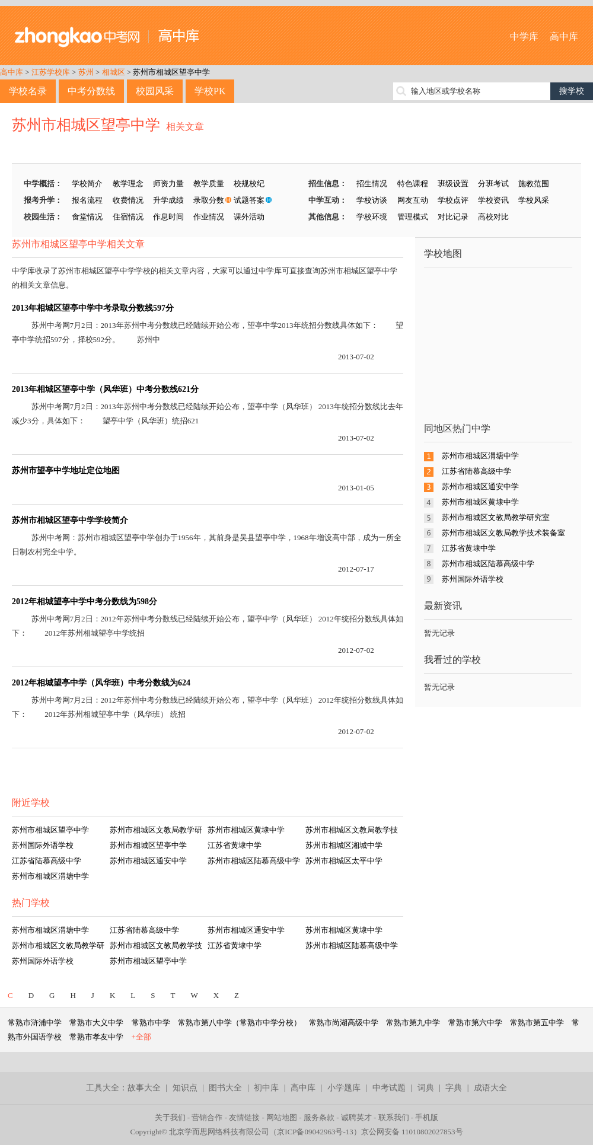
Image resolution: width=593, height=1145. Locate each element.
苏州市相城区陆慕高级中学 (254, 860)
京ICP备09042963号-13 (315, 1131)
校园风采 (155, 91)
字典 (453, 1087)
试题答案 (249, 200)
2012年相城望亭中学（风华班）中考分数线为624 (101, 682)
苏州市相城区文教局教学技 (351, 829)
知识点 (185, 1087)
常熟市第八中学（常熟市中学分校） (239, 1022)
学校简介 (87, 183)
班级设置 (453, 183)
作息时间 (168, 216)
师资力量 (168, 183)
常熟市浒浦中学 (35, 1022)
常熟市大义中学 (96, 1022)
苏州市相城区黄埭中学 (246, 829)
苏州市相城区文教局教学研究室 (496, 517)
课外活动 (249, 216)
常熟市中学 (151, 1022)
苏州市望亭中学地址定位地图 (66, 470)
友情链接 (244, 1117)
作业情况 (208, 216)
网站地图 (281, 1117)
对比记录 (453, 216)
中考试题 (389, 1087)
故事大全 (144, 1087)
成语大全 (490, 1087)
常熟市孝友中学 (96, 1036)
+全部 (141, 1036)
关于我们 (170, 1117)
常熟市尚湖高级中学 (343, 1022)
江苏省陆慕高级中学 (46, 860)
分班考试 (493, 183)
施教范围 (533, 183)
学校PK (210, 91)
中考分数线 (91, 91)
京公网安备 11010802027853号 (412, 1131)
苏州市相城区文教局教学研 (156, 829)
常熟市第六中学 (475, 1022)
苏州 (86, 72)
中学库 (524, 36)
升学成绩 (168, 200)
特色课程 (412, 183)
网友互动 (412, 200)
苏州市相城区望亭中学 (171, 72)
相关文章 (185, 127)
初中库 (266, 1087)
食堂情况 (87, 216)
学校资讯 (493, 200)
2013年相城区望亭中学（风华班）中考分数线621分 (105, 389)
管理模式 (412, 216)
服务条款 (319, 1117)
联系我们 (393, 1117)
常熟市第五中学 (537, 1022)
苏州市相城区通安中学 (148, 860)
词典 (425, 1087)
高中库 (564, 36)
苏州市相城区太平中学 (343, 860)
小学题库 (344, 1087)
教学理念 (128, 183)
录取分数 (208, 200)
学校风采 (533, 200)
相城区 (113, 72)
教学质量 (208, 183)
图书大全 (225, 1087)
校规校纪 (249, 183)
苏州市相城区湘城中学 (343, 845)
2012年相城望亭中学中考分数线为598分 (84, 601)
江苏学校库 (50, 72)
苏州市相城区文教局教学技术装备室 (503, 532)
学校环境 (371, 216)
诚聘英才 (356, 1117)
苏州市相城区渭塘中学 (50, 876)
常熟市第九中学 (413, 1022)
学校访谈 (371, 200)
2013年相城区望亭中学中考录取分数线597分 (93, 308)
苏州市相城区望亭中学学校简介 (70, 520)
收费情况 (128, 200)
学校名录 (28, 91)
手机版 (426, 1117)
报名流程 (87, 200)
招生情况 (371, 183)
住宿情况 (128, 216)
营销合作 (207, 1117)
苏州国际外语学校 (43, 845)
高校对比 (493, 216)
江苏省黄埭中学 (235, 845)
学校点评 (453, 200)
